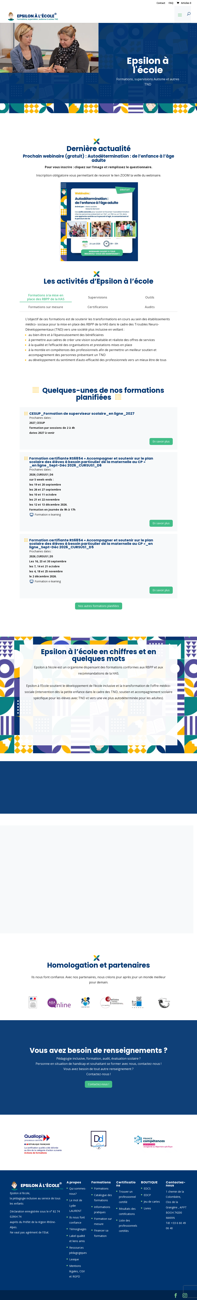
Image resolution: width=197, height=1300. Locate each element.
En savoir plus (161, 441)
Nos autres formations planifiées (98, 606)
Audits (150, 307)
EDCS (147, 1188)
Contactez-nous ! (98, 1084)
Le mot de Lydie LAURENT (75, 1205)
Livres (147, 1208)
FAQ (171, 3)
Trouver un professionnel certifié (127, 1197)
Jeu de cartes (152, 1201)
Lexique (74, 1259)
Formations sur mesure (45, 307)
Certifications (98, 307)
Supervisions (97, 297)
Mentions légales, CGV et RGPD (77, 1271)
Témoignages (77, 1229)
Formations (101, 1188)
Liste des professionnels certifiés (128, 1226)
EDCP (147, 1195)
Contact (161, 3)
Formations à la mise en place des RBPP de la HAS (45, 297)
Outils (149, 297)
